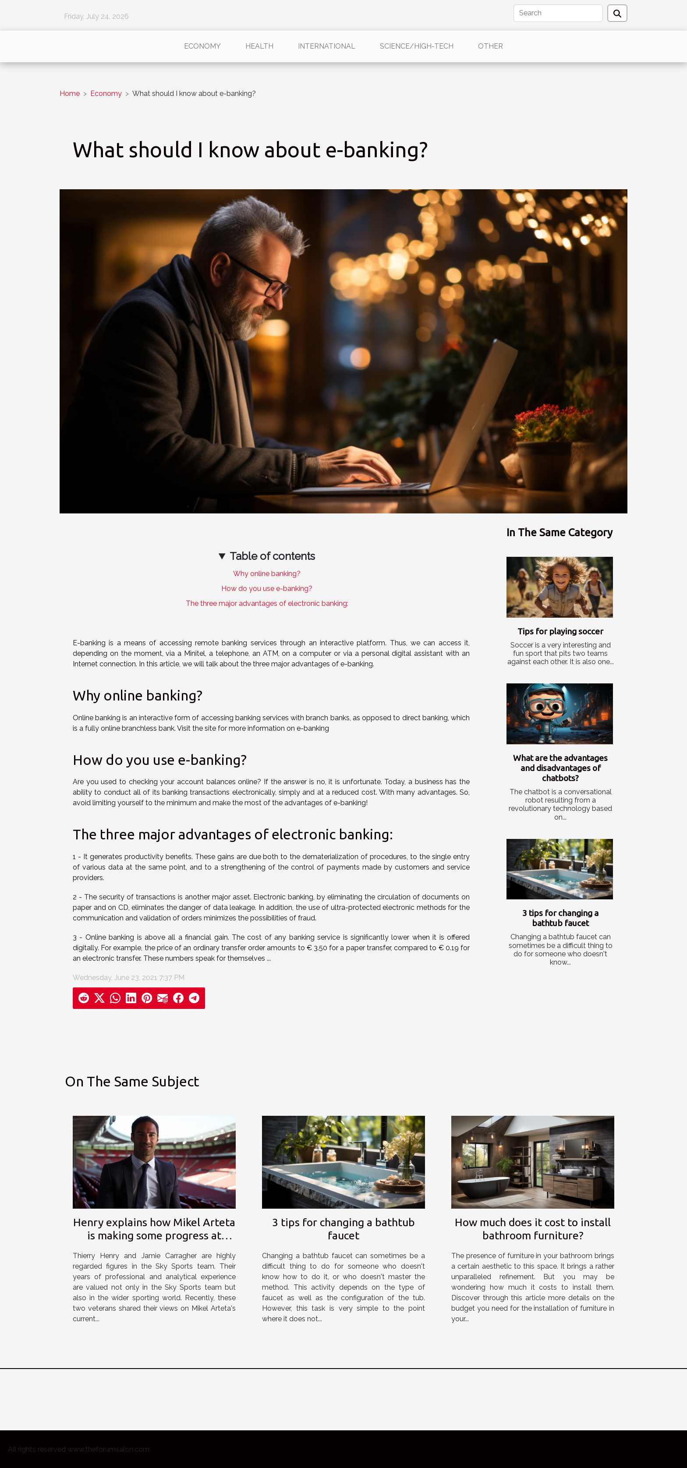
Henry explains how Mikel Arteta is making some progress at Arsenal (154, 1235)
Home (70, 93)
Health (259, 46)
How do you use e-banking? (266, 588)
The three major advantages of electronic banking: (267, 603)
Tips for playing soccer (560, 631)
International (326, 46)
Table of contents (272, 556)
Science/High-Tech (416, 46)
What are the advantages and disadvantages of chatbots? (560, 768)
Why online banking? (267, 574)
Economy (202, 46)
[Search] (558, 13)
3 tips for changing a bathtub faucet (560, 918)
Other (490, 46)
